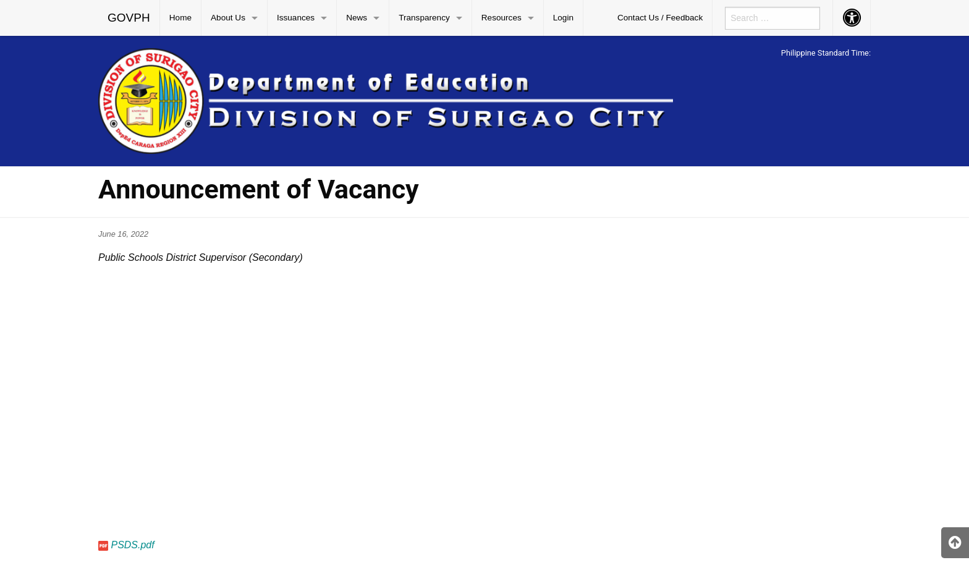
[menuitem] (129, 18)
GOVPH (129, 17)
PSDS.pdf (132, 545)
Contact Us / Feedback (660, 17)
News (356, 17)
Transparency (424, 17)
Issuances (296, 17)
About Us (228, 17)
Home (180, 17)
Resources (501, 17)
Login (563, 17)
